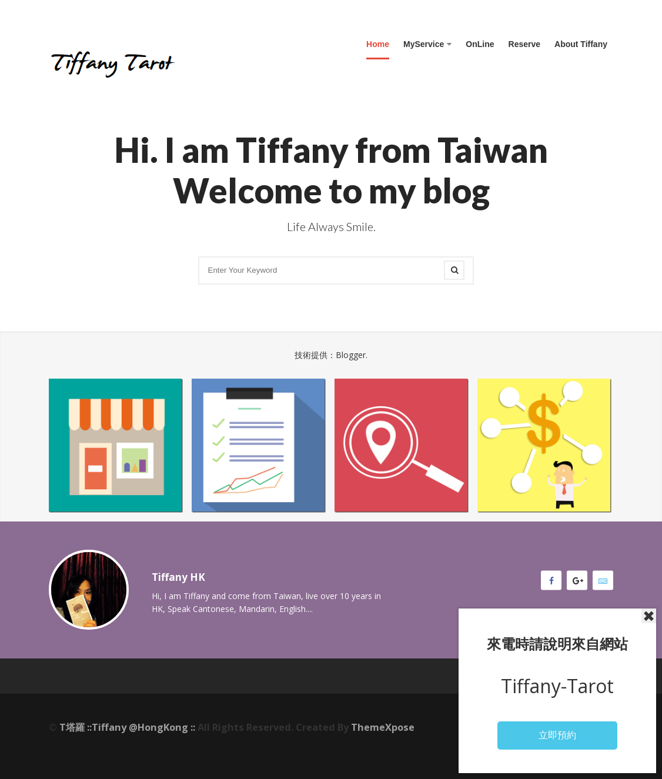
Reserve (525, 44)
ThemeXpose (382, 727)
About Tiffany (580, 44)
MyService (427, 44)
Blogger (351, 354)
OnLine (480, 44)
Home (377, 44)
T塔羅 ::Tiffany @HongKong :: (127, 727)
